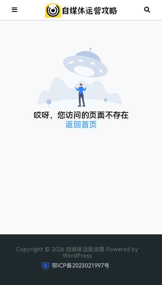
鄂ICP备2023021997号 (80, 265)
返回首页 (81, 124)
